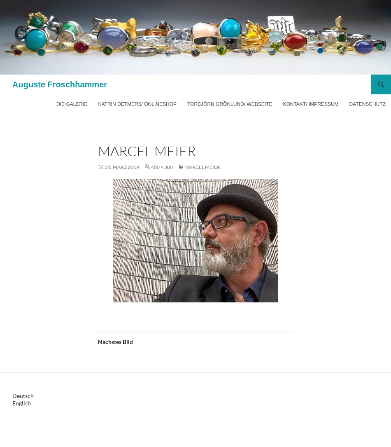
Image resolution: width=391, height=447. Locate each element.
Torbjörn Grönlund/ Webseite (229, 104)
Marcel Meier (202, 167)
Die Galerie (71, 104)
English (21, 403)
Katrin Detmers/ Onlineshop (137, 104)
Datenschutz (367, 104)
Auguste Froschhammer (59, 84)
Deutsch (23, 395)
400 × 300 (162, 167)
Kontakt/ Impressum (310, 104)
